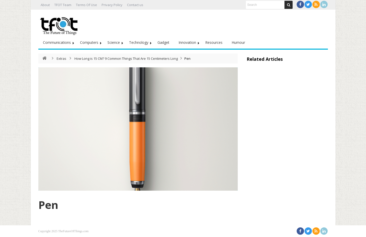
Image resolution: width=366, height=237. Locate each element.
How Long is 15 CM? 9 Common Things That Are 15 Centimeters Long (126, 58)
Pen (48, 205)
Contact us (135, 5)
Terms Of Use (86, 5)
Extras (61, 58)
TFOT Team (62, 5)
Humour (238, 42)
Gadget (163, 42)
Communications (57, 42)
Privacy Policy (112, 5)
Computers (89, 42)
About (45, 5)
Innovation (187, 42)
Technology (138, 42)
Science (113, 42)
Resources (213, 42)
